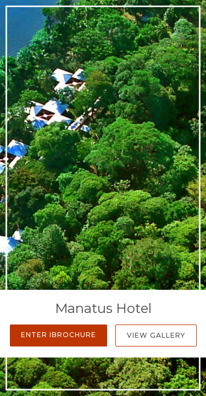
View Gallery (156, 335)
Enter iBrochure (58, 335)
